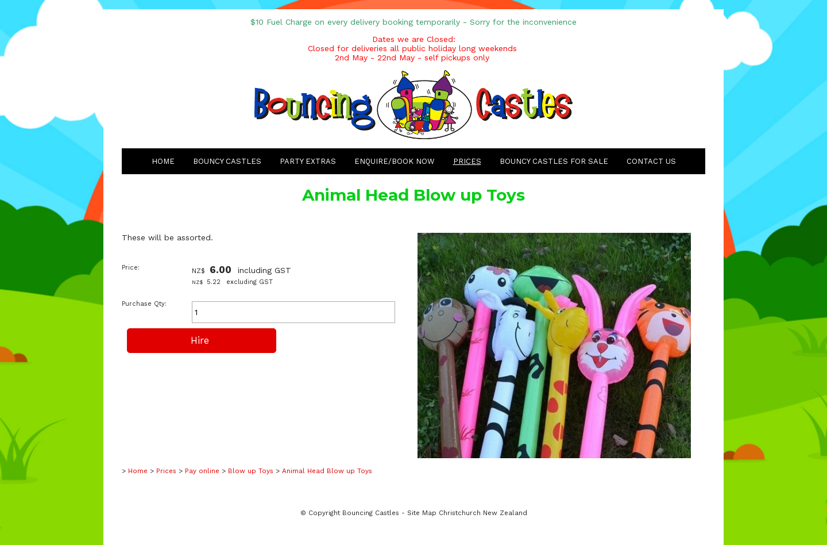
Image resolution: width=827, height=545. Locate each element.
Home (163, 161)
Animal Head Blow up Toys (327, 471)
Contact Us (651, 161)
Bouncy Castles (227, 161)
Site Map (421, 513)
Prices (467, 161)
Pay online (202, 471)
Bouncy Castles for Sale (554, 161)
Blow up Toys (250, 471)
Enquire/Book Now (394, 161)
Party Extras (308, 161)
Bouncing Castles (370, 513)
